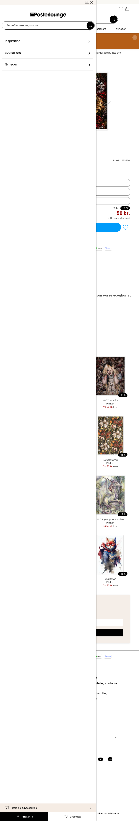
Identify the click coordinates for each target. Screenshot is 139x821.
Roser (68, 52)
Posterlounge (18, 52)
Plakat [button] (15, 183)
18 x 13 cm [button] (17, 192)
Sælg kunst (16, 691)
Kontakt (14, 781)
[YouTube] (100, 759)
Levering (14, 786)
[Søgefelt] (68, 19)
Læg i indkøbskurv (65, 227)
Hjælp (12, 776)
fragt (46, 813)
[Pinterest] (91, 759)
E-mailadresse (25, 616)
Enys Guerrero (83, 52)
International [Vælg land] (79, 737)
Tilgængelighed (19, 791)
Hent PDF (19, 288)
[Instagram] (72, 759)
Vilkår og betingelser (22, 700)
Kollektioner (16, 678)
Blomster (56, 52)
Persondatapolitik (20, 705)
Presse (13, 686)
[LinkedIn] (110, 759)
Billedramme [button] (19, 201)
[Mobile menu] (11, 9)
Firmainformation (20, 715)
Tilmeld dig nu (69, 632)
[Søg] (113, 19)
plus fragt (125, 218)
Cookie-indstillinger (21, 710)
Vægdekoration (39, 52)
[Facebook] (81, 759)
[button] (18, 9)
